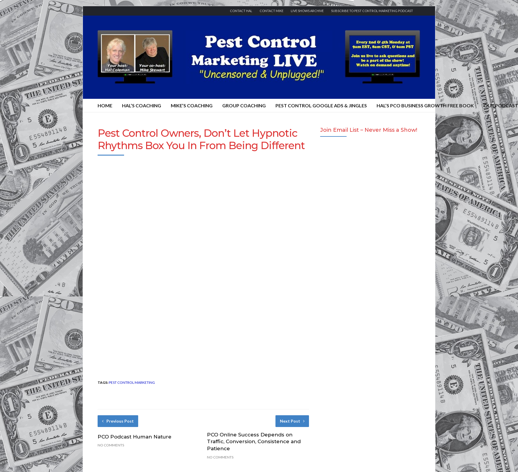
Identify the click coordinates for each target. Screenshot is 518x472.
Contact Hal (241, 11)
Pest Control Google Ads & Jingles (321, 105)
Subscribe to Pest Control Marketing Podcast (372, 11)
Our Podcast (501, 105)
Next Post (292, 420)
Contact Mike (271, 11)
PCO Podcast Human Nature (134, 437)
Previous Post (118, 420)
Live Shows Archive (307, 11)
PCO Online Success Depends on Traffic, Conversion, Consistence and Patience (254, 442)
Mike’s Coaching (192, 105)
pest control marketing (132, 382)
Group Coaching (244, 105)
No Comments (111, 445)
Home (105, 105)
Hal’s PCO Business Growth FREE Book (425, 105)
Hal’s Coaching (141, 105)
